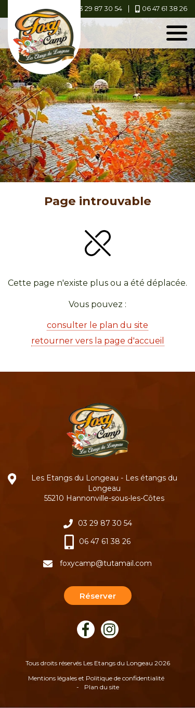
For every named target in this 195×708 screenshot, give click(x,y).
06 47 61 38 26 (105, 541)
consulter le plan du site (97, 325)
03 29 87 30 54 (105, 523)
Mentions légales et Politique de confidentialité (96, 678)
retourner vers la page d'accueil (97, 341)
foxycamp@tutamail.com (106, 563)
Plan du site (101, 687)
